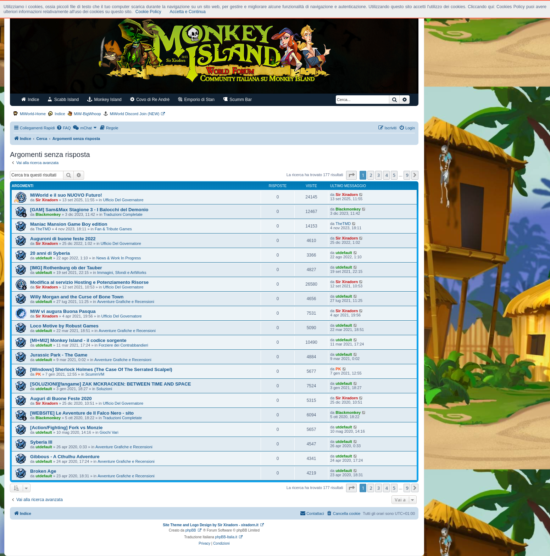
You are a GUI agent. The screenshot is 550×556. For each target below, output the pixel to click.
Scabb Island (63, 99)
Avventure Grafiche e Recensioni (125, 301)
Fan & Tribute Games (113, 229)
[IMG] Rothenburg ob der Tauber (66, 267)
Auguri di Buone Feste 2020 (61, 398)
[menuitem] (63, 128)
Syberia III (41, 442)
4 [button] (386, 175)
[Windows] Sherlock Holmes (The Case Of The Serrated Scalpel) (101, 369)
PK (38, 374)
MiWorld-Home (33, 114)
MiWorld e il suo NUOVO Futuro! (66, 195)
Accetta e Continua (188, 11)
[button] (351, 175)
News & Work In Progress (118, 258)
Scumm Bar (237, 99)
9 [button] (407, 175)
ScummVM (94, 374)
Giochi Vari (109, 432)
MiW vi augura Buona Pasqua (63, 311)
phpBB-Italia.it (226, 537)
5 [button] (394, 175)
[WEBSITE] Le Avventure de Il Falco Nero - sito (82, 413)
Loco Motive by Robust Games (64, 325)
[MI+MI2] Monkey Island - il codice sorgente (78, 340)
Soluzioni (104, 389)
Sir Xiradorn (46, 200)
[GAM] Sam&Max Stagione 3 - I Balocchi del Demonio (89, 209)
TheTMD (43, 229)
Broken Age (43, 471)
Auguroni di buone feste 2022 (63, 238)
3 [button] (378, 175)
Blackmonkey (48, 214)
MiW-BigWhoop (87, 114)
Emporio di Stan (196, 99)
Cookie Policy (148, 11)
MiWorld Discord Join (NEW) (135, 114)
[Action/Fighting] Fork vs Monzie (66, 427)
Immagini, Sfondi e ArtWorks (121, 272)
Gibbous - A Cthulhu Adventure (65, 456)
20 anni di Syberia (50, 253)
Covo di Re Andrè (150, 99)
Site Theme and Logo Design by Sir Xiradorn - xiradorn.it (210, 525)
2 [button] (371, 175)
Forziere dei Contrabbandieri (123, 345)
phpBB (190, 530)
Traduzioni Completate (123, 214)
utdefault (43, 258)
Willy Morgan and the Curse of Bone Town (76, 296)
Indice (30, 99)
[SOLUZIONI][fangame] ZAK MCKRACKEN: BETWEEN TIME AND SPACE (110, 384)
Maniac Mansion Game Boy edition (68, 224)
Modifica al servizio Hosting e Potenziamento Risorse (89, 282)
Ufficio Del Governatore (123, 200)
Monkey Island (104, 99)
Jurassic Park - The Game (58, 355)
